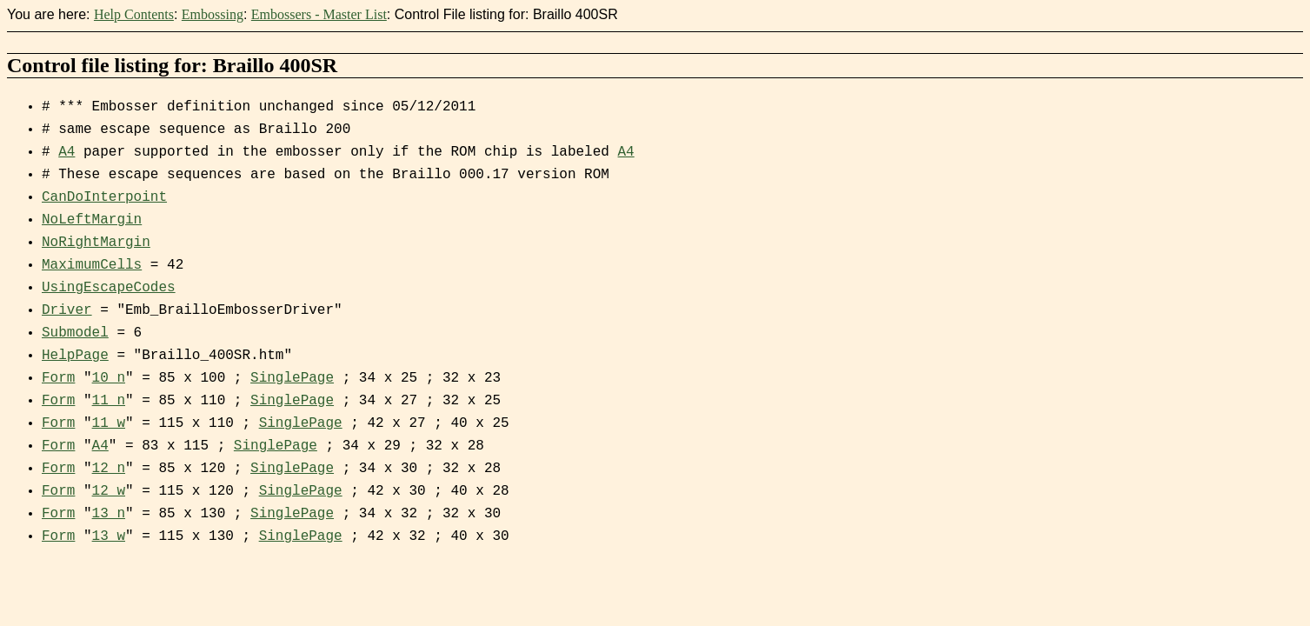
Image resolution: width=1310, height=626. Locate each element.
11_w (108, 423)
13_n (108, 514)
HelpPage (75, 355)
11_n (108, 401)
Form (58, 378)
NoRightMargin (96, 242)
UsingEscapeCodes (109, 288)
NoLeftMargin (92, 220)
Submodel (75, 333)
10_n (108, 378)
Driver (67, 310)
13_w (108, 536)
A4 (66, 152)
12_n (108, 468)
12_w (108, 491)
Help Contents (134, 14)
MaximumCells (92, 265)
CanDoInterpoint (104, 197)
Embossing (212, 14)
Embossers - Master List (319, 14)
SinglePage (292, 378)
